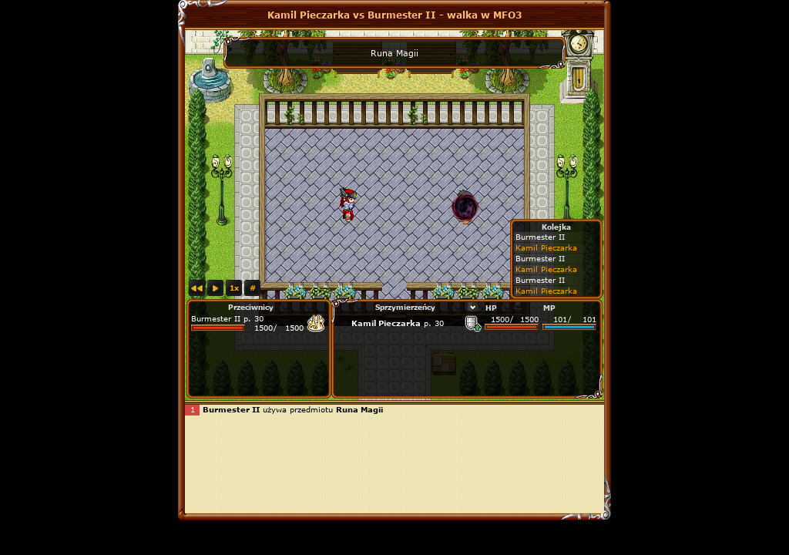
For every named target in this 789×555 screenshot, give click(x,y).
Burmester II (215, 318)
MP (549, 307)
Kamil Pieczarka (386, 323)
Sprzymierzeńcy (405, 306)
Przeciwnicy (251, 306)
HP (491, 307)
